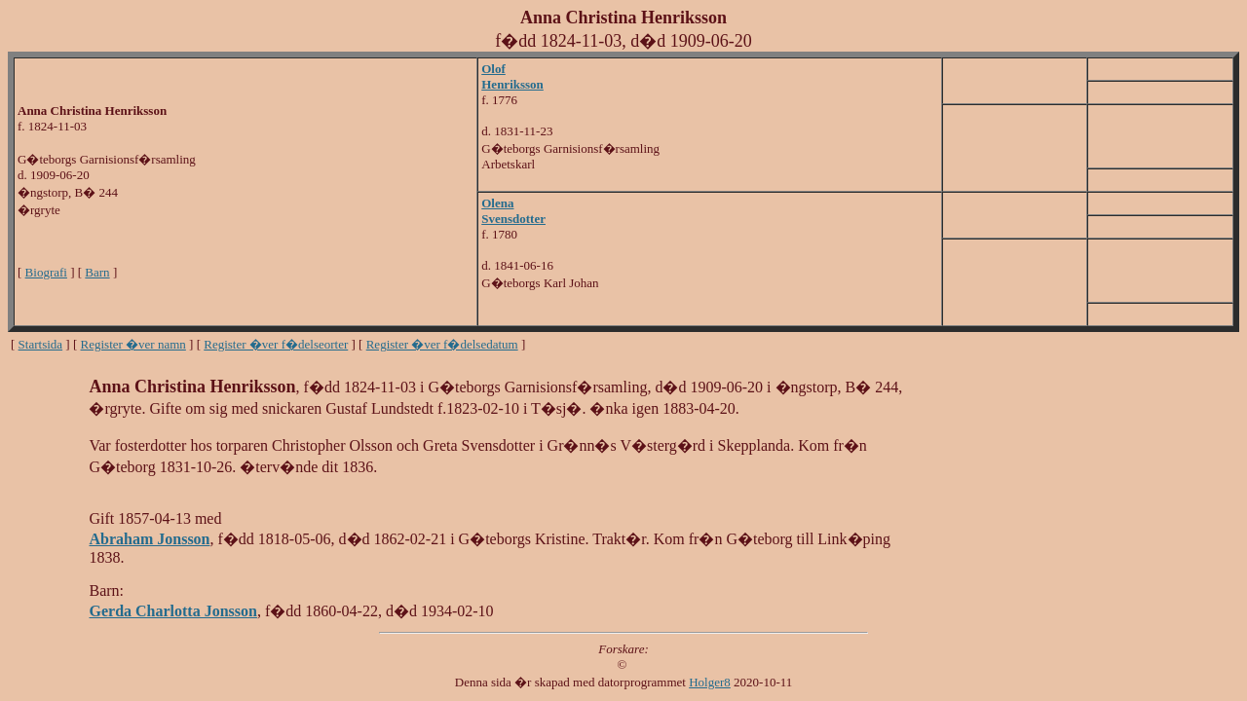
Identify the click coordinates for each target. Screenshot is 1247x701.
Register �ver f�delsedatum (442, 344)
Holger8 (710, 682)
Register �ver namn (133, 344)
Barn (97, 272)
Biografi (46, 272)
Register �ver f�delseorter (276, 344)
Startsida (41, 344)
